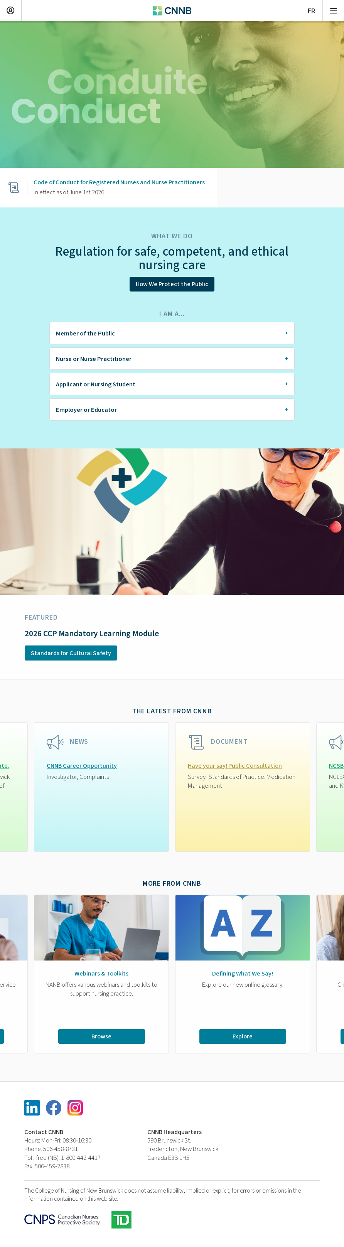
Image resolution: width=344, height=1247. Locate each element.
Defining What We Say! (242, 973)
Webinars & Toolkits (101, 973)
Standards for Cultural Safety (71, 653)
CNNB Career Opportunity (82, 765)
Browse (101, 1036)
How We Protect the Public (172, 284)
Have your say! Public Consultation (235, 765)
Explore (243, 1036)
